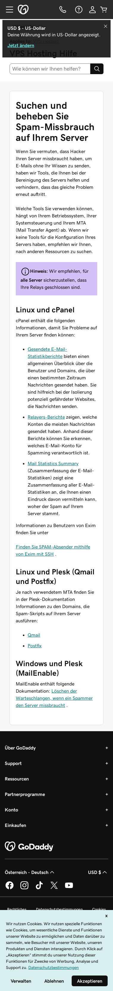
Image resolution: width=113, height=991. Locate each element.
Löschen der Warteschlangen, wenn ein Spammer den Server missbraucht (54, 698)
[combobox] (50, 68)
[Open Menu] (7, 9)
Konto (11, 809)
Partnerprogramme (25, 794)
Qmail (34, 634)
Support (13, 763)
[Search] (96, 68)
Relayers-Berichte (46, 417)
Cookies (99, 909)
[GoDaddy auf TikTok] (39, 888)
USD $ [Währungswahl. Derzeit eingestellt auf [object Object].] (98, 872)
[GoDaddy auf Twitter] (54, 888)
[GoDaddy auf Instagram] (24, 888)
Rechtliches (16, 909)
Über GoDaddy (20, 747)
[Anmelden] (92, 9)
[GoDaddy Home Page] (29, 847)
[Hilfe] (78, 9)
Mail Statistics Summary (53, 463)
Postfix (35, 645)
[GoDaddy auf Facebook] (9, 888)
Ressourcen (17, 778)
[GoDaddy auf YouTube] (69, 888)
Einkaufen (15, 825)
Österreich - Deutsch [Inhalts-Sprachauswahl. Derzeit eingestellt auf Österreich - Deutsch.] (30, 872)
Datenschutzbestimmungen (59, 909)
